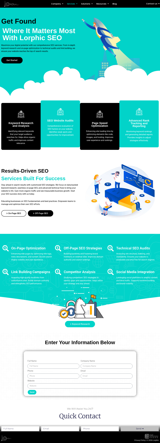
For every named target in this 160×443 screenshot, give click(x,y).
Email (83, 371)
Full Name (32, 361)
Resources (102, 4)
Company (57, 4)
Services (72, 4)
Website (31, 381)
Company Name (88, 361)
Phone (30, 371)
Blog (114, 4)
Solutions (87, 4)
